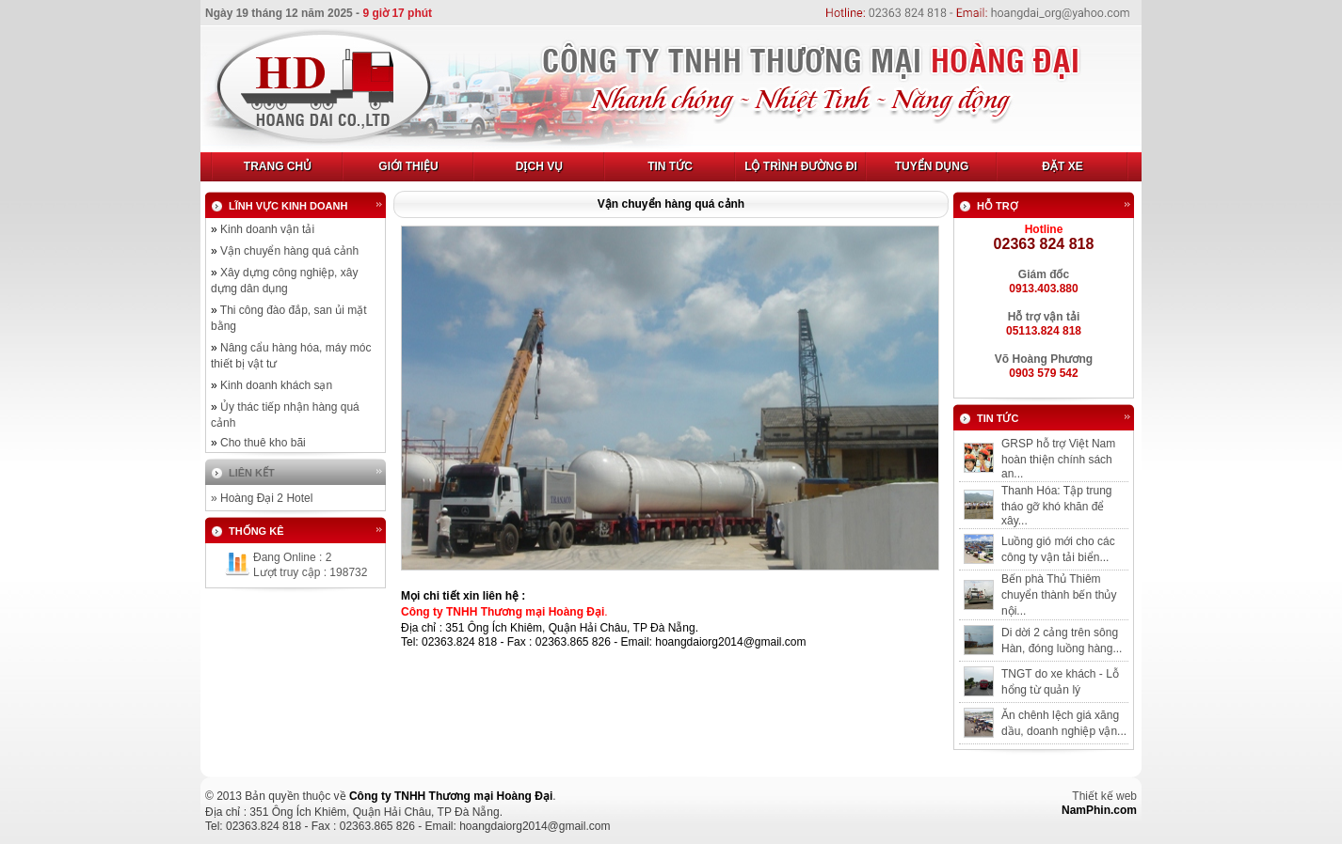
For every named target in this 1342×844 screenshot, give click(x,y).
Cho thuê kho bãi (263, 442)
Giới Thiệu (408, 166)
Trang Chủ (278, 166)
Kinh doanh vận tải (267, 229)
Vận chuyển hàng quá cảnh (289, 251)
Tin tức (670, 166)
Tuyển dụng (932, 166)
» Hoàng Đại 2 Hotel (261, 498)
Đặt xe (1062, 166)
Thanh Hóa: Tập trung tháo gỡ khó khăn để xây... (1056, 505)
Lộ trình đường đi (800, 166)
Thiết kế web (1104, 796)
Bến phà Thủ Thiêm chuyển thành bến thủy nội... (1058, 594)
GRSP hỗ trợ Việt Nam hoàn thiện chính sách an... (1058, 458)
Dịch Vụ (539, 166)
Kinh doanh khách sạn (276, 385)
